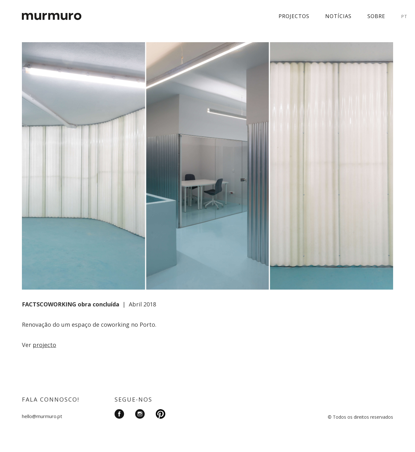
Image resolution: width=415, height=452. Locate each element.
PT (404, 16)
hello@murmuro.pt (42, 416)
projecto (44, 345)
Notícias (338, 16)
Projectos (294, 16)
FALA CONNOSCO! (50, 399)
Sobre (376, 16)
